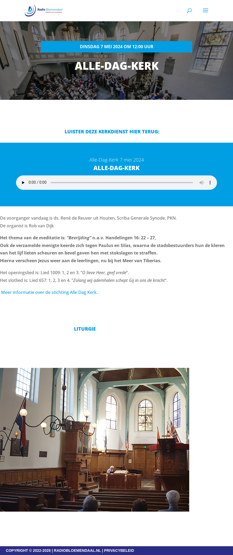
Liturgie (85, 329)
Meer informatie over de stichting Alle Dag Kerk (49, 292)
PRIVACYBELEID (119, 550)
